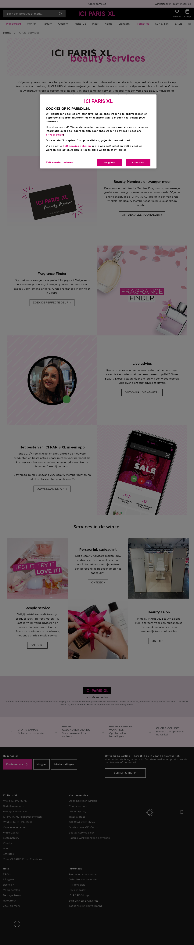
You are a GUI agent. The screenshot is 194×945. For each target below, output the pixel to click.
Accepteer (138, 162)
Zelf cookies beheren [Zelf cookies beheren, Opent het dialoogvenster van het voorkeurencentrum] (59, 162)
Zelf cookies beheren (77, 146)
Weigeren (109, 162)
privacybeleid (55, 135)
